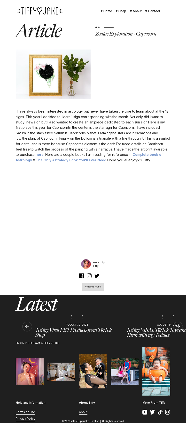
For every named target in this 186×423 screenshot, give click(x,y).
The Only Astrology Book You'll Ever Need (71, 160)
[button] (27, 326)
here (40, 154)
